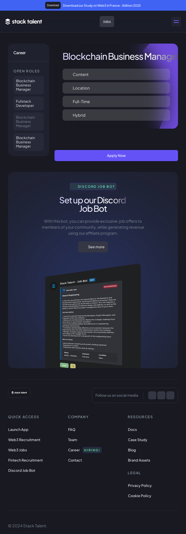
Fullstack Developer (25, 103)
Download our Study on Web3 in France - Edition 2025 (102, 5)
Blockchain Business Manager (26, 85)
